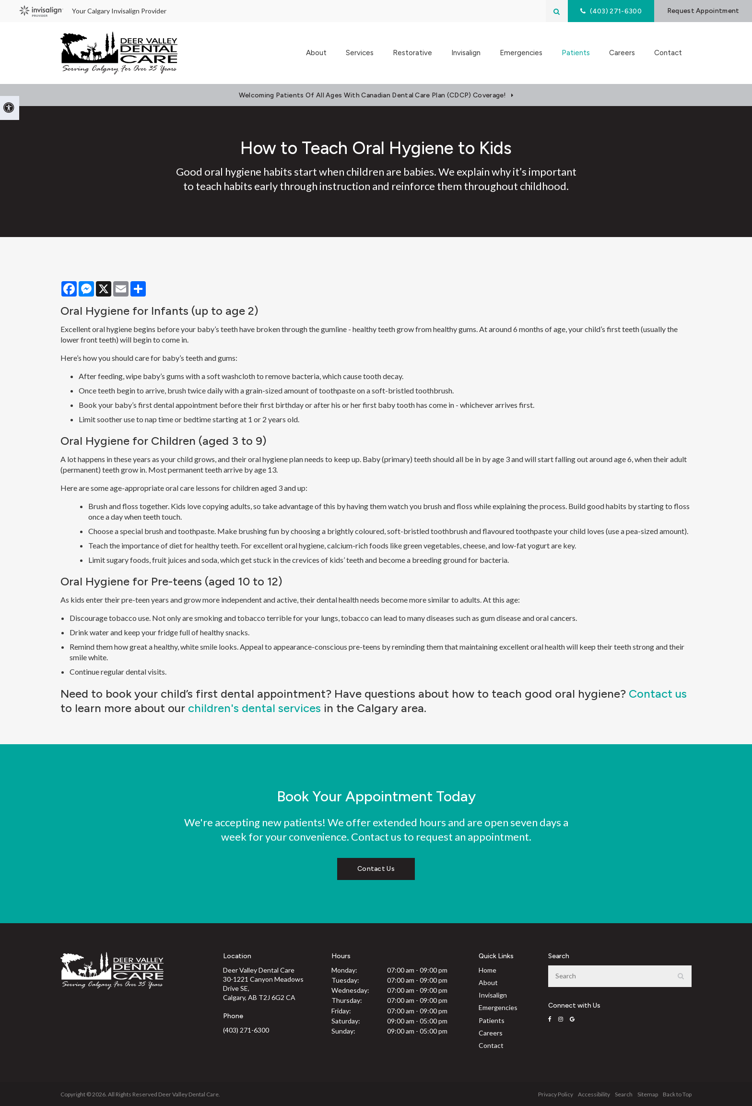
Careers (622, 52)
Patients (492, 1020)
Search (624, 1094)
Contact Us (376, 869)
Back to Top (677, 1094)
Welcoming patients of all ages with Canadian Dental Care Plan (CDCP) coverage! (372, 95)
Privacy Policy (555, 1094)
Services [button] (360, 52)
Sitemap (647, 1094)
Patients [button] (576, 52)
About (488, 982)
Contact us (658, 694)
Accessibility (594, 1094)
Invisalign (466, 52)
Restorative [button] (412, 52)
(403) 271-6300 (246, 1030)
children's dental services (254, 708)
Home (487, 970)
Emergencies (521, 52)
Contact (668, 52)
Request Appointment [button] (703, 11)
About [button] (316, 52)
